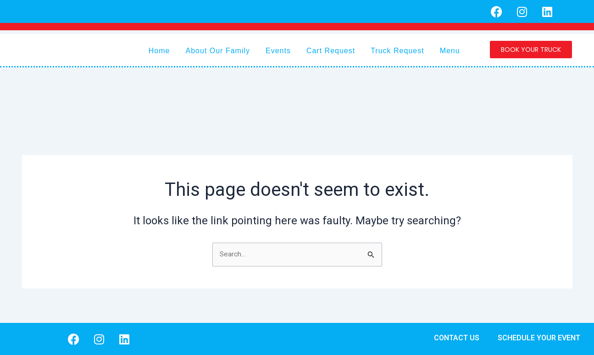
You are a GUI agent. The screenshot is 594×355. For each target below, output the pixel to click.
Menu (450, 51)
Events (278, 51)
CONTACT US (456, 337)
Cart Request (330, 51)
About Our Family (218, 51)
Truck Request (397, 51)
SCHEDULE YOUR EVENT (539, 337)
